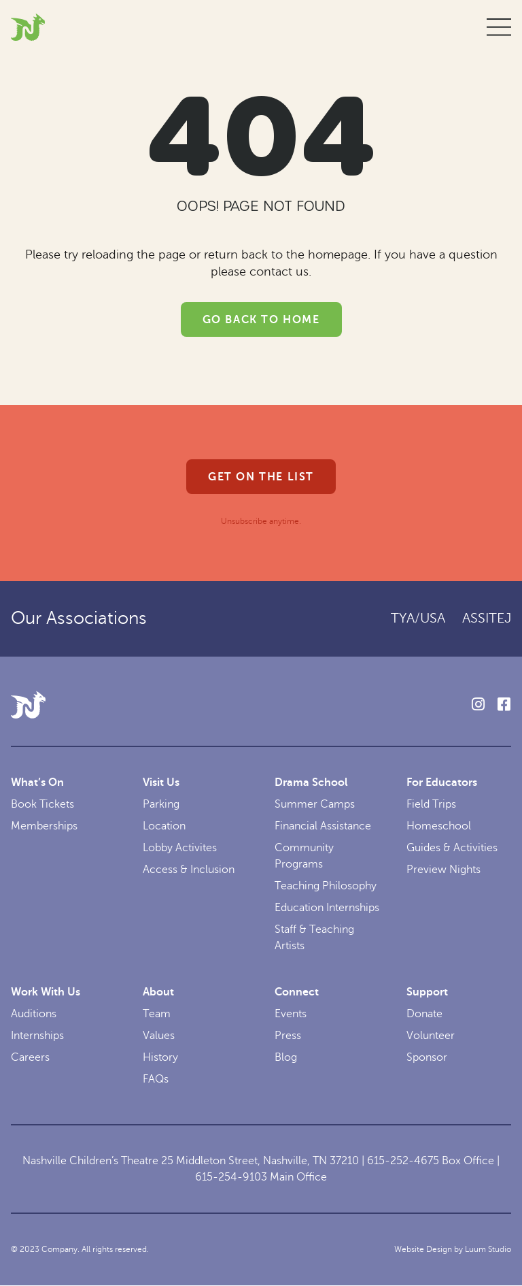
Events (291, 1014)
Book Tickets (42, 804)
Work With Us (45, 992)
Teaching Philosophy (326, 886)
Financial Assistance (323, 826)
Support (427, 992)
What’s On (37, 782)
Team (157, 1014)
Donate (424, 1014)
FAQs (156, 1079)
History (160, 1057)
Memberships (44, 826)
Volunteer (430, 1035)
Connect (297, 992)
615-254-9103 (231, 1177)
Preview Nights (443, 869)
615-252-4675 (403, 1161)
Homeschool (438, 826)
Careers (30, 1057)
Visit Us (161, 782)
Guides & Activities (452, 848)
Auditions (33, 1014)
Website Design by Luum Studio (452, 1249)
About (158, 992)
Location (164, 826)
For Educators (441, 782)
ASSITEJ (486, 618)
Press (288, 1035)
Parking (161, 804)
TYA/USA (418, 618)
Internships (37, 1035)
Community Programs (304, 856)
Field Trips (431, 804)
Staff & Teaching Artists (314, 937)
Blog (286, 1057)
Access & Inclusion (188, 869)
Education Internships (327, 908)
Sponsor (426, 1057)
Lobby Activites (180, 848)
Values (159, 1035)
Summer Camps (315, 804)
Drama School (311, 782)
